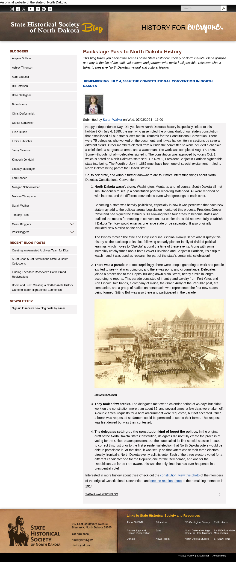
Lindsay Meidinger (23, 168)
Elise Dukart (19, 132)
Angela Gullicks (21, 58)
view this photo (189, 475)
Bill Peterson (20, 86)
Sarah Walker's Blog (101, 494)
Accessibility (219, 555)
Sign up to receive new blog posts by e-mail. (39, 308)
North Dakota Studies (197, 539)
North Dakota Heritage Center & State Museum (198, 531)
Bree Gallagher (21, 95)
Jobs (158, 530)
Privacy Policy (186, 555)
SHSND (35, 531)
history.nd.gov (81, 545)
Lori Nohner (19, 178)
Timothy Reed (21, 214)
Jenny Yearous (21, 150)
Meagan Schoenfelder (26, 187)
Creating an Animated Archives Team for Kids (40, 250)
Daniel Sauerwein (23, 122)
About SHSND (135, 522)
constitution (168, 475)
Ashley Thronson (22, 67)
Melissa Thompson (24, 196)
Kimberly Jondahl (23, 159)
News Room (163, 539)
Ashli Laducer (20, 76)
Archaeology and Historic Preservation (138, 531)
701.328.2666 (80, 534)
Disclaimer (203, 555)
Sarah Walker (20, 205)
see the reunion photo (166, 481)
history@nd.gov (82, 540)
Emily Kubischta (22, 141)
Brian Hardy (19, 104)
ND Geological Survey (197, 522)
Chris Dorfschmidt (23, 113)
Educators (161, 522)
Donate (131, 539)
